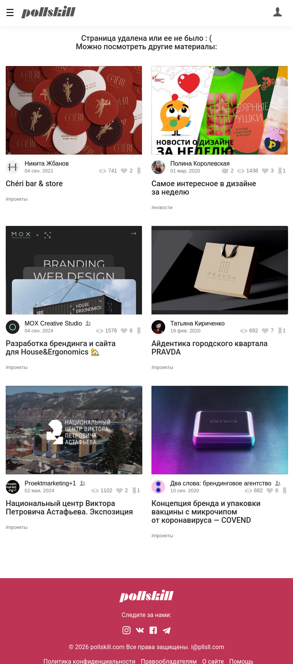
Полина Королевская (200, 163)
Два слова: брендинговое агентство (221, 483)
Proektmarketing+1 (50, 483)
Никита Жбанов (47, 163)
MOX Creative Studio (53, 323)
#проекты (16, 199)
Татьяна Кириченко (198, 323)
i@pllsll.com (207, 647)
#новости (161, 207)
